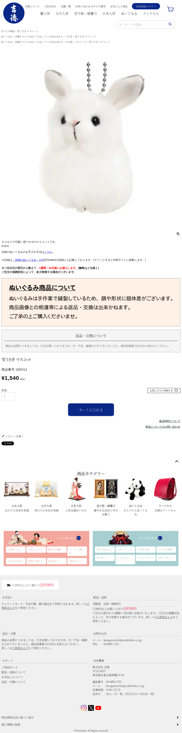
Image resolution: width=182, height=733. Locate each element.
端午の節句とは (104, 549)
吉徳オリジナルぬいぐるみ (28, 36)
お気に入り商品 (119, 6)
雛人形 (45, 13)
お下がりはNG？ (15, 561)
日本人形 (108, 13)
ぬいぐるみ (129, 13)
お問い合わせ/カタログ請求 (90, 6)
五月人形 (62, 13)
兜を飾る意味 (143, 549)
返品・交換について (14, 682)
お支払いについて (12, 677)
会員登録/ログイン (146, 6)
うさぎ (69, 36)
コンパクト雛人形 (76, 551)
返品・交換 (9, 633)
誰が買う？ (53, 561)
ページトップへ (177, 462)
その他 (69, 41)
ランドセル (151, 13)
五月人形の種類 (165, 549)
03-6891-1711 (111, 644)
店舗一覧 (66, 6)
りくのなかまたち (54, 36)
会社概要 (98, 660)
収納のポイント (76, 561)
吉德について (32, 6)
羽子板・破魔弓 (85, 13)
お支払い (7, 597)
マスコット (80, 41)
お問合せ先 (100, 633)
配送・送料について (14, 672)
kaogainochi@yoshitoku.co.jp (123, 640)
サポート (7, 660)
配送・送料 (100, 597)
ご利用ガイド (165, 617)
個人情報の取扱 (11, 724)
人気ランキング (35, 549)
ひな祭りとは (13, 549)
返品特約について (169, 421)
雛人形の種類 (54, 549)
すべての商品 (8, 31)
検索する (170, 24)
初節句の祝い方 (165, 557)
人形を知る (50, 6)
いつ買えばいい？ (123, 559)
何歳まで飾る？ (35, 561)
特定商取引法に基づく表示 (18, 717)
